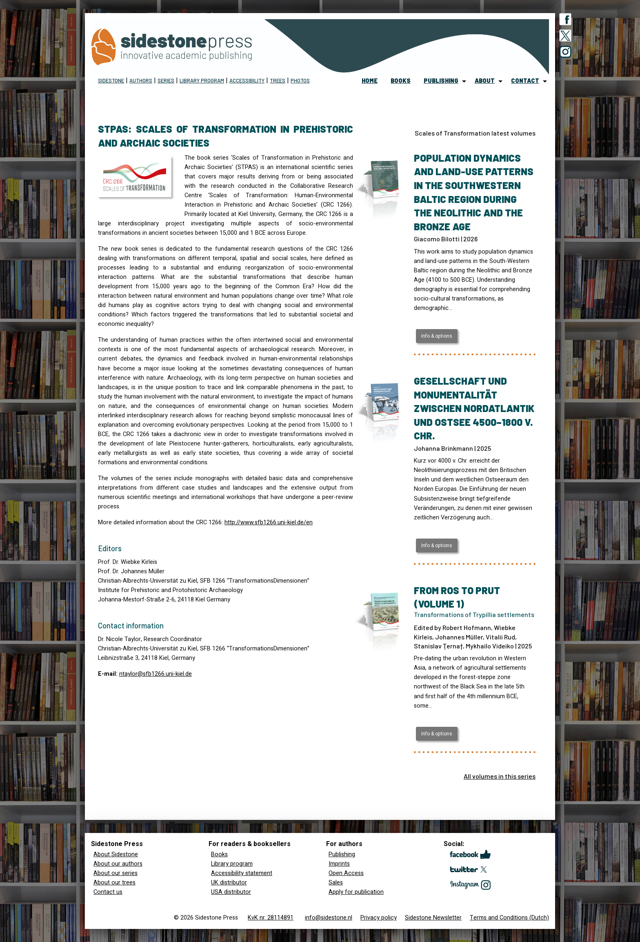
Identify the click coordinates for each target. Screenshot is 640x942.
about (485, 80)
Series (166, 80)
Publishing (342, 854)
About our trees (114, 882)
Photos (300, 80)
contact (525, 80)
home (370, 80)
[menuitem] (369, 81)
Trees (277, 80)
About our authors (117, 864)
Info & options (436, 336)
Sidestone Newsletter (433, 917)
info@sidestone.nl (328, 917)
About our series (115, 873)
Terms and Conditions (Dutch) (509, 917)
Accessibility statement (241, 873)
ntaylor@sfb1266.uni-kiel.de (155, 674)
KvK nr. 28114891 (270, 917)
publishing (441, 80)
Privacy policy (378, 917)
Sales (336, 882)
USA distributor (231, 892)
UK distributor (229, 882)
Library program (202, 80)
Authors (140, 80)
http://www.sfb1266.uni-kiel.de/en (268, 522)
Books (219, 854)
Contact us (107, 892)
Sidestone (111, 80)
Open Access (346, 873)
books (401, 80)
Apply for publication (356, 892)
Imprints (339, 864)
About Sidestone (115, 854)
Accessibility (246, 80)
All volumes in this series (500, 776)
